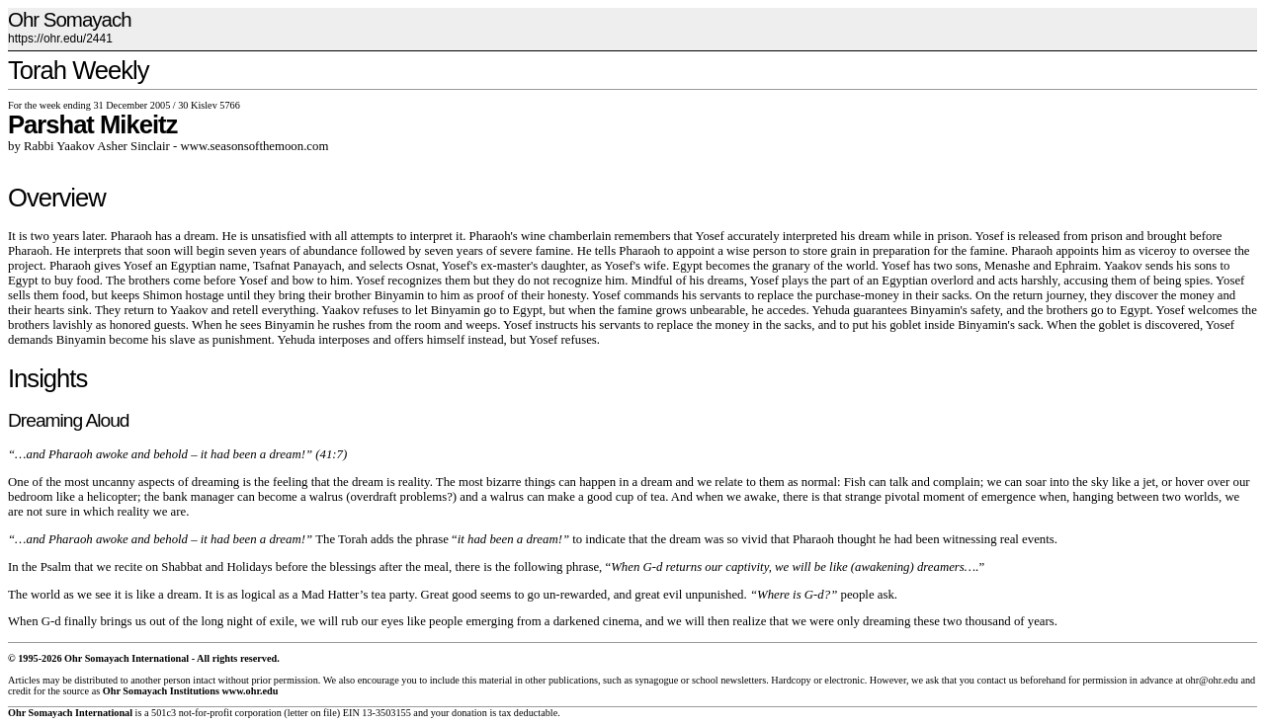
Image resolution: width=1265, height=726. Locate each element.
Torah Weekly (78, 70)
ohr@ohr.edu (1211, 680)
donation (469, 712)
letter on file (312, 712)
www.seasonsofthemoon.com (255, 146)
